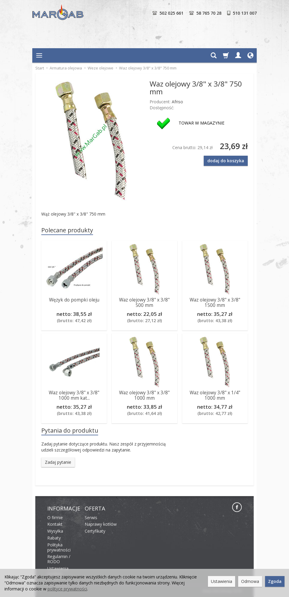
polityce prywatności (67, 589)
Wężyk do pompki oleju (74, 300)
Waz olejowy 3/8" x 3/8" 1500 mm (215, 302)
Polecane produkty (67, 230)
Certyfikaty (95, 531)
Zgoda (275, 581)
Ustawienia (221, 581)
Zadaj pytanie (58, 462)
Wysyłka (55, 531)
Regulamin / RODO (58, 559)
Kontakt (55, 524)
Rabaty (54, 538)
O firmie (55, 517)
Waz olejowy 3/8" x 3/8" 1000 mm (144, 395)
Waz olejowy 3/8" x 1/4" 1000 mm (215, 395)
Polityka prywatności (59, 547)
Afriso (177, 101)
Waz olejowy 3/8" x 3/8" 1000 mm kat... (74, 395)
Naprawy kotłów (101, 524)
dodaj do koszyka (225, 160)
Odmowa (250, 581)
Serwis (91, 517)
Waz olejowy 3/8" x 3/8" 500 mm (144, 302)
